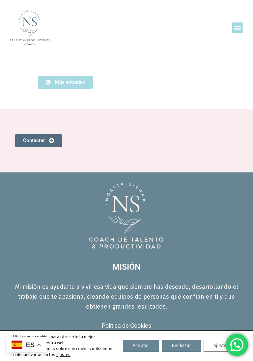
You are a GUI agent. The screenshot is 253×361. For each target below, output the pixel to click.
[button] (237, 27)
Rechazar (181, 345)
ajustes (63, 354)
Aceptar (141, 345)
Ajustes (221, 345)
